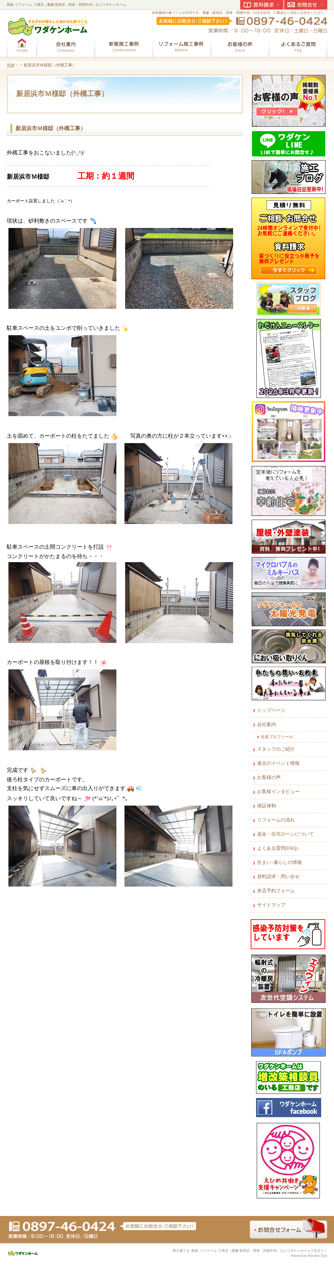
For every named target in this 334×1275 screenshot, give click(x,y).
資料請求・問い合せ (278, 876)
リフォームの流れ (276, 819)
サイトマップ (271, 904)
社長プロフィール (277, 736)
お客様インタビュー (278, 791)
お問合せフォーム (288, 1228)
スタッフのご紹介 (276, 749)
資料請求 (261, 4)
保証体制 (266, 805)
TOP (11, 65)
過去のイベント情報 (278, 763)
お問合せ (305, 4)
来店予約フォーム (276, 890)
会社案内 (266, 724)
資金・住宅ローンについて (285, 834)
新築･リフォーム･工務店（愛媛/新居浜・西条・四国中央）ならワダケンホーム (66, 4)
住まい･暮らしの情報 (279, 862)
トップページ (271, 710)
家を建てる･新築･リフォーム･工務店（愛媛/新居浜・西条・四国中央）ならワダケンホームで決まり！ (250, 1250)
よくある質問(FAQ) (277, 848)
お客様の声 (269, 777)
